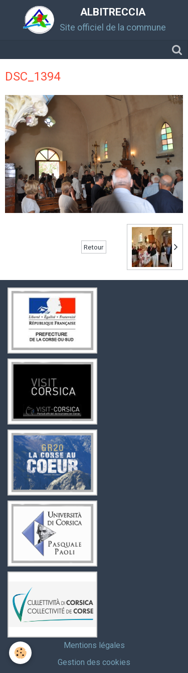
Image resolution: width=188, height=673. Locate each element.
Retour (94, 247)
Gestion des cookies (94, 662)
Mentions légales (94, 645)
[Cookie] (20, 653)
